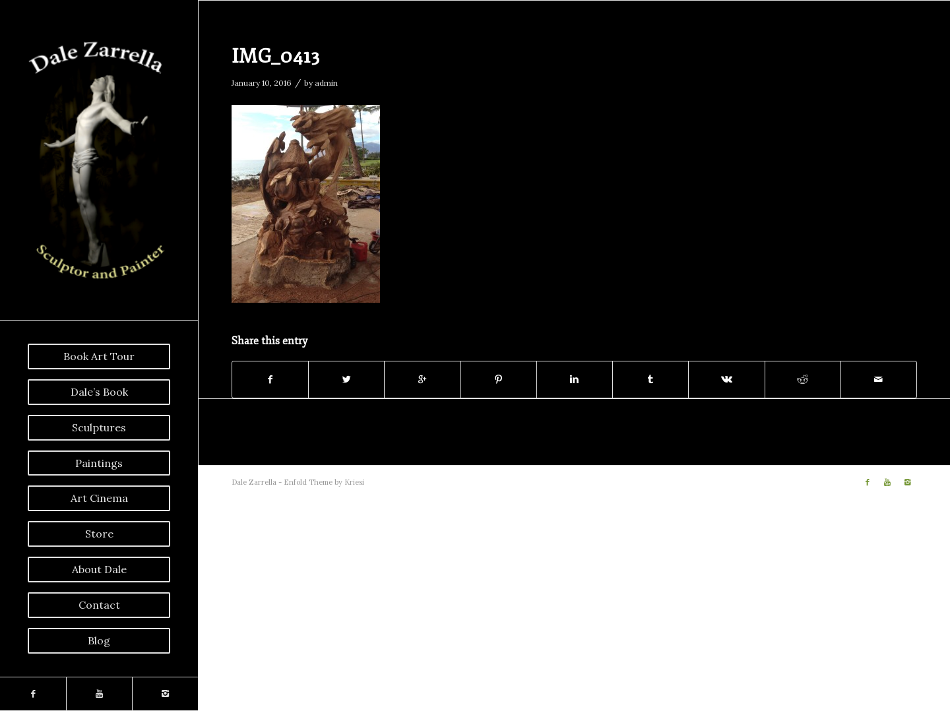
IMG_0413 (275, 56)
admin (326, 83)
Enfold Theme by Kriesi (324, 482)
